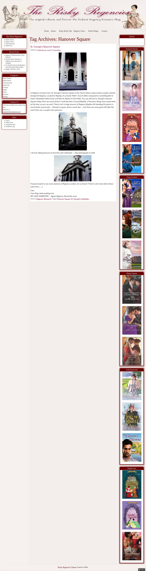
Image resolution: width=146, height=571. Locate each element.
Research (5, 94)
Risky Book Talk (65, 31)
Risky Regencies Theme (67, 567)
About (53, 31)
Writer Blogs (93, 31)
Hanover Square (63, 199)
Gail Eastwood (10, 44)
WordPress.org (10, 126)
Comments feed (10, 124)
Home (46, 31)
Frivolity (5, 87)
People (5, 90)
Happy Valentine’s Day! (13, 69)
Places (5, 92)
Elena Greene (10, 42)
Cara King (56, 50)
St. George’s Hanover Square (45, 46)
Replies (85, 199)
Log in (8, 120)
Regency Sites (79, 31)
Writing (5, 96)
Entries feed (9, 122)
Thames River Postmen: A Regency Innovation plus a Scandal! (14, 61)
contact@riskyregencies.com (11, 112)
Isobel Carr (9, 45)
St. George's (76, 199)
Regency (39, 199)
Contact (104, 31)
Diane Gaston (10, 40)
